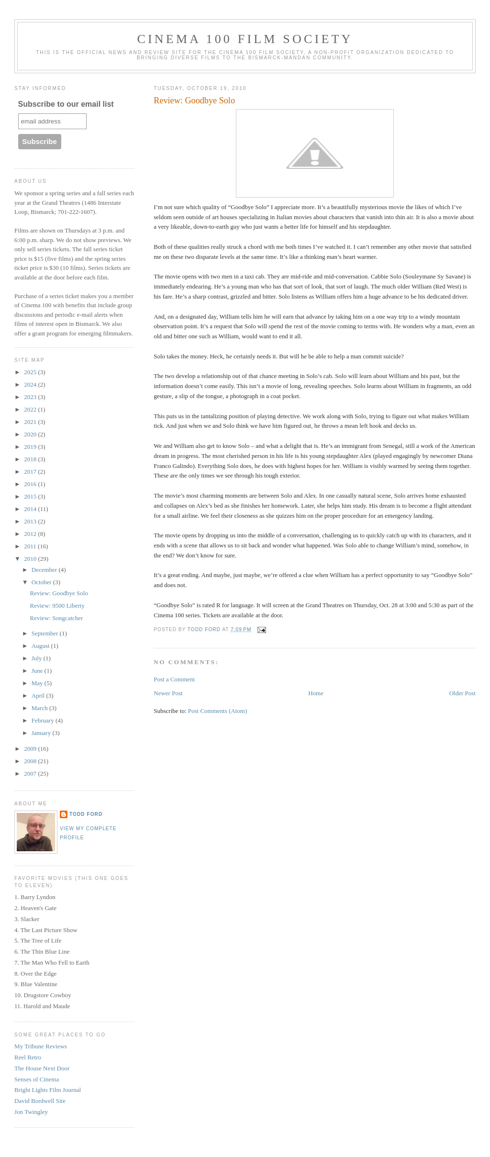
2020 (31, 434)
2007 (31, 773)
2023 (31, 396)
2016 (31, 484)
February (44, 720)
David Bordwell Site (40, 1100)
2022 (31, 409)
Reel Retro (27, 1057)
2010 (31, 558)
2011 (31, 546)
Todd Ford (85, 814)
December (45, 569)
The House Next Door (41, 1068)
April (39, 695)
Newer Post (168, 693)
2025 (31, 372)
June (38, 670)
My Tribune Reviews (40, 1046)
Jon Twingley (31, 1111)
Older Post (462, 693)
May (38, 683)
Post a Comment (174, 679)
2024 (31, 384)
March (40, 708)
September (46, 633)
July (38, 658)
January (42, 732)
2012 (31, 533)
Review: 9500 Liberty (57, 605)
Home (315, 693)
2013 (31, 521)
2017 (31, 471)
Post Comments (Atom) (217, 710)
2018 (31, 459)
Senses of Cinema (36, 1079)
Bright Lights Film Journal (47, 1089)
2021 (31, 421)
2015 (31, 496)
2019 (31, 446)
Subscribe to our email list (66, 104)
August (41, 645)
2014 (31, 508)
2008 (31, 761)
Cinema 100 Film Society (245, 39)
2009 (31, 748)
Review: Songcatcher (56, 618)
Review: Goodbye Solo (59, 593)
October (42, 582)
